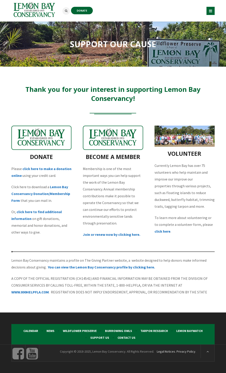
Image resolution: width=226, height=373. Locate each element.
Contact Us (126, 338)
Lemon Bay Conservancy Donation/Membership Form (40, 194)
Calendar (30, 331)
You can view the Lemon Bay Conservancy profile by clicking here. (101, 267)
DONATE (82, 10)
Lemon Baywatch (189, 331)
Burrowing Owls (118, 331)
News (50, 331)
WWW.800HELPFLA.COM (30, 292)
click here (162, 231)
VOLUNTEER (184, 153)
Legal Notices (166, 351)
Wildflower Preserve (80, 331)
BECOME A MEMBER (113, 157)
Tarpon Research (154, 331)
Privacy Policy (186, 351)
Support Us (99, 338)
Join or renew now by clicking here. (111, 234)
